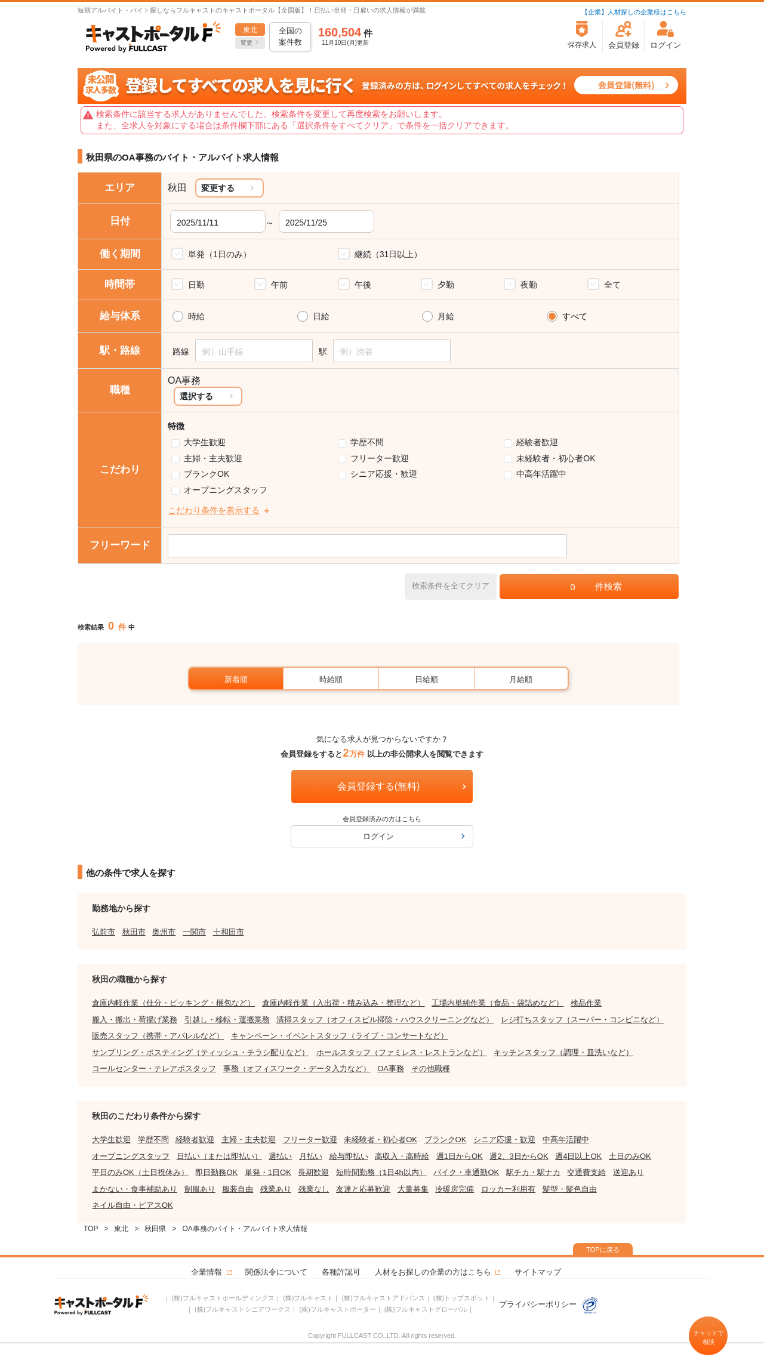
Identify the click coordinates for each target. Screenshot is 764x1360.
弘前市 (103, 931)
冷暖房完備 (454, 1189)
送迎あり (628, 1172)
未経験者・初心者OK (555, 458)
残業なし (313, 1189)
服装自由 (237, 1189)
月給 (446, 316)
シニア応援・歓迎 (383, 474)
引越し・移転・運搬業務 (227, 1019)
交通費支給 (586, 1172)
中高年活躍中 (541, 474)
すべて (574, 316)
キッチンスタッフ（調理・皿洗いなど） (563, 1052)
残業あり (275, 1189)
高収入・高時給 (402, 1156)
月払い (310, 1156)
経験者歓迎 (537, 442)
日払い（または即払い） (219, 1156)
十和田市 (228, 931)
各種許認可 (341, 1272)
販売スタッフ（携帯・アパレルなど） (158, 1035)
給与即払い (348, 1156)
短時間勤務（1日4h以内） (381, 1172)
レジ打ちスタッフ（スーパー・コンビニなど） (582, 1019)
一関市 (194, 931)
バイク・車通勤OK (466, 1172)
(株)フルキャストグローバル (425, 1309)
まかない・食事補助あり (134, 1189)
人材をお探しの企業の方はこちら (433, 1272)
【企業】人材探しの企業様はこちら (633, 12)
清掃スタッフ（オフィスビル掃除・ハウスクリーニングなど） (385, 1019)
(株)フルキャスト (308, 1298)
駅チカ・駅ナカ (533, 1172)
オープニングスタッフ (225, 490)
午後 (363, 284)
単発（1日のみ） (219, 254)
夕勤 (446, 284)
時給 (196, 316)
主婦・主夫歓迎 (213, 458)
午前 (279, 284)
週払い (280, 1156)
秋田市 (134, 931)
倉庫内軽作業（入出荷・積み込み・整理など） (343, 1002)
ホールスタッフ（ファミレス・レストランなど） (401, 1052)
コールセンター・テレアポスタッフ (154, 1068)
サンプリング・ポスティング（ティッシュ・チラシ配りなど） (200, 1052)
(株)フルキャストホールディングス (223, 1298)
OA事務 (390, 1068)
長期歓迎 (313, 1172)
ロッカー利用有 (508, 1189)
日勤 (196, 284)
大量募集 (413, 1189)
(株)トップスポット (461, 1298)
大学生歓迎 (205, 442)
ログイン (378, 836)
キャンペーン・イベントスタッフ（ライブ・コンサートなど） (339, 1035)
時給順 (331, 679)
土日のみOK (630, 1156)
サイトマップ (538, 1272)
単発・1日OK (268, 1172)
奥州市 (163, 931)
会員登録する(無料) (378, 786)
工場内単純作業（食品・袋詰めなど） (497, 1002)
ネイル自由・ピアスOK (132, 1205)
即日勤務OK (216, 1172)
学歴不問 (367, 442)
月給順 (520, 679)
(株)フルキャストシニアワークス (243, 1309)
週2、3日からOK (518, 1156)
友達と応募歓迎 (363, 1189)
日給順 (426, 679)
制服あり (199, 1189)
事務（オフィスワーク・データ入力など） (297, 1068)
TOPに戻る (602, 1249)
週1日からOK (459, 1156)
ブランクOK (206, 474)
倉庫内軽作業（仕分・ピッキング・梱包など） (173, 1002)
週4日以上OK (578, 1156)
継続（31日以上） (389, 254)
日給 (321, 316)
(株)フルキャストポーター (337, 1309)
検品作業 (586, 1002)
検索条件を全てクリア (450, 585)
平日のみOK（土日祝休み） (140, 1172)
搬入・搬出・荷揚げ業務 (134, 1019)
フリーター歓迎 (379, 458)
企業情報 (206, 1272)
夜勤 (528, 284)
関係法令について (276, 1272)
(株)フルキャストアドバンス (382, 1298)
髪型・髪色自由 (570, 1189)
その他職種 (430, 1068)
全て (612, 284)
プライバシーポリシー (549, 1304)
